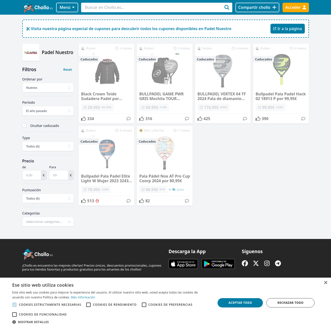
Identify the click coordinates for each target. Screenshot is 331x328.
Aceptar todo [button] (240, 303)
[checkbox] (24, 125)
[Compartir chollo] (257, 7)
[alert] (165, 303)
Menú (67, 7)
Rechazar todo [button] (291, 303)
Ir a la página (287, 28)
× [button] (325, 283)
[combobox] (48, 221)
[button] (111, 321)
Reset (67, 69)
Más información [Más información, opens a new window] (83, 297)
